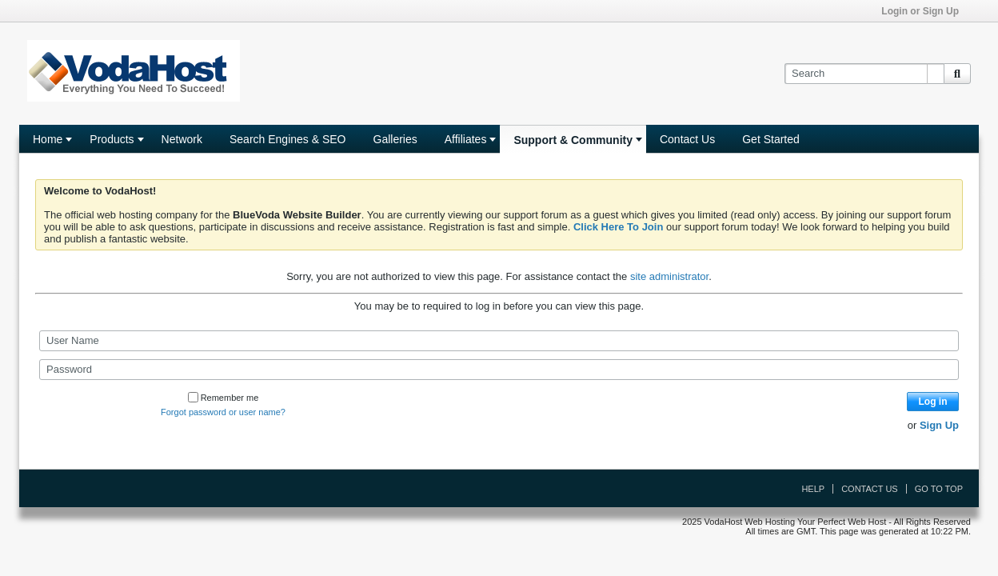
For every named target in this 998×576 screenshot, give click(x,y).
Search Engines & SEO (288, 139)
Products (112, 139)
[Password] (499, 369)
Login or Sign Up (925, 11)
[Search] (864, 73)
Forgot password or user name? (223, 412)
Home (47, 139)
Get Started (771, 139)
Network (182, 139)
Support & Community (573, 140)
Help (812, 489)
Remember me (223, 397)
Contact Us (687, 139)
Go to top (939, 489)
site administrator (669, 276)
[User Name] (499, 340)
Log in (933, 401)
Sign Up (939, 425)
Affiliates (466, 139)
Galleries (395, 139)
